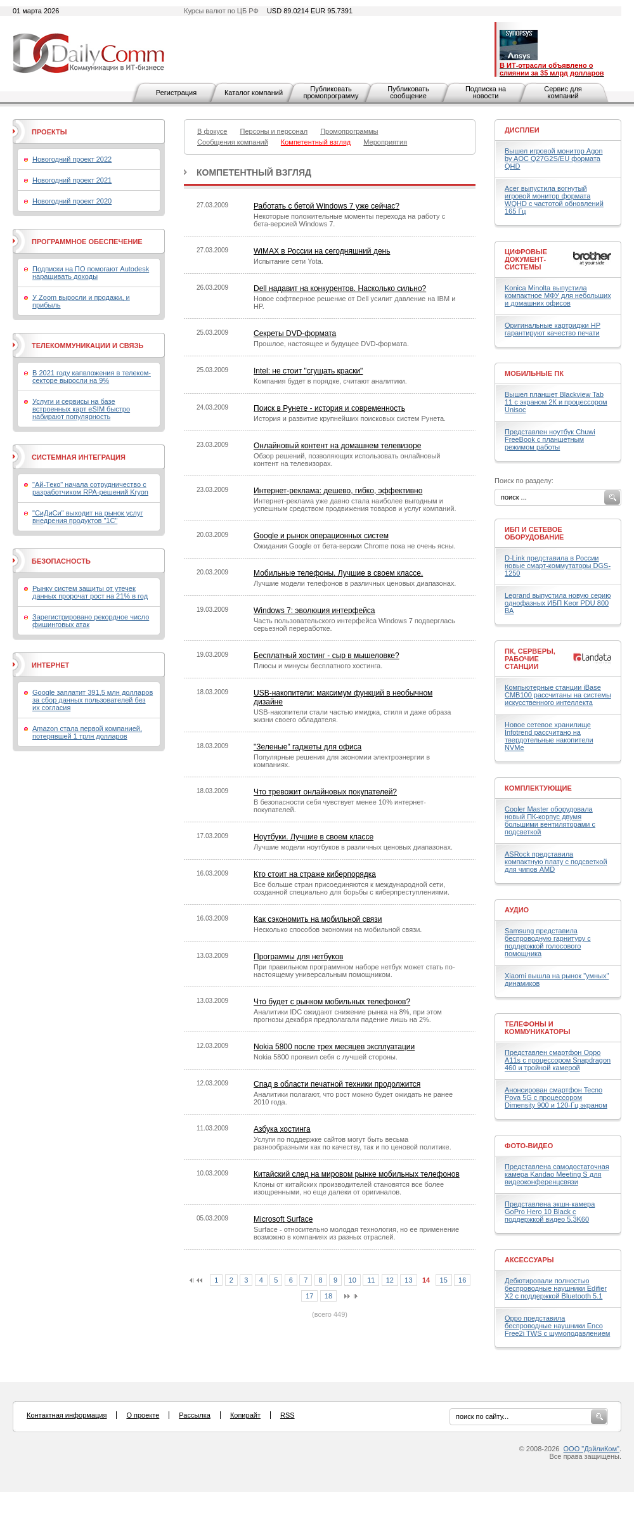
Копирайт (245, 1415)
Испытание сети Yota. (288, 261)
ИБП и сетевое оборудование (534, 533)
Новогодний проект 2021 (72, 180)
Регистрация (176, 92)
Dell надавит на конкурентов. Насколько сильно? (340, 288)
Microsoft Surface (283, 1219)
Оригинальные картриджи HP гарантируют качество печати (552, 329)
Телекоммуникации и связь (87, 345)
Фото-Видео (529, 1145)
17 (309, 1296)
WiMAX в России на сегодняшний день (322, 251)
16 (462, 1280)
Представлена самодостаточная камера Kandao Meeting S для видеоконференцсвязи (557, 1174)
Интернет (50, 665)
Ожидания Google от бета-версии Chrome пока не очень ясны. (355, 546)
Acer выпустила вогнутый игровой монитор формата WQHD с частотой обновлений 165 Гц (554, 199)
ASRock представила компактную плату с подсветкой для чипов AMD (556, 861)
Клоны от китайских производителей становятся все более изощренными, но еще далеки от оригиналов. (349, 1188)
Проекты (49, 132)
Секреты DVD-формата (295, 333)
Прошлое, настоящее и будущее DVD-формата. (331, 343)
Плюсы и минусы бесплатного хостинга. (318, 666)
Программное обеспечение (87, 241)
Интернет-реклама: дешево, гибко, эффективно (338, 490)
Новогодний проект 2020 (72, 201)
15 (444, 1280)
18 (328, 1296)
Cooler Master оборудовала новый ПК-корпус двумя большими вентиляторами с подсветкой (550, 820)
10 (352, 1280)
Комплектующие (538, 788)
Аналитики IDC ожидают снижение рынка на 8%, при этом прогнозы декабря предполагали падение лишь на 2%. (348, 1015)
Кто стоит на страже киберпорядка (315, 874)
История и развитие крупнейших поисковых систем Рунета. (350, 418)
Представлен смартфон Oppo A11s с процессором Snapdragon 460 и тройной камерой (558, 1060)
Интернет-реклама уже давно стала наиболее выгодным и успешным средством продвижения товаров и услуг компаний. (355, 504)
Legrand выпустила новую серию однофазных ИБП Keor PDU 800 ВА (558, 603)
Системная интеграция (79, 457)
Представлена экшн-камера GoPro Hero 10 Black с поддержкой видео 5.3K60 (550, 1211)
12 (390, 1280)
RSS (287, 1415)
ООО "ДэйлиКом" (591, 1449)
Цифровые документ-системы (526, 259)
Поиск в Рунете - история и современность (329, 408)
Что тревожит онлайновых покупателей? (325, 791)
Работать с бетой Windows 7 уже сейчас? (326, 206)
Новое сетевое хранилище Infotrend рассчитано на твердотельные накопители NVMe (549, 736)
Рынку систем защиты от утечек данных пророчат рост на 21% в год (90, 592)
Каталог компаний (253, 92)
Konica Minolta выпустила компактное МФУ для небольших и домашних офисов (558, 295)
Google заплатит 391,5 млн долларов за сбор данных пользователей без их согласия (92, 700)
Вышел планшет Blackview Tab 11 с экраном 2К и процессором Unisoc (556, 402)
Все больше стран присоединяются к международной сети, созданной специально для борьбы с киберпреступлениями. (352, 888)
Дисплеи (522, 130)
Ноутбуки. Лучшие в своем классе (313, 836)
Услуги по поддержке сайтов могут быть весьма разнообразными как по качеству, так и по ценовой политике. (352, 1143)
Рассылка (194, 1415)
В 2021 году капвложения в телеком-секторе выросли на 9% (91, 376)
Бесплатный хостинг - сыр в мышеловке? (326, 655)
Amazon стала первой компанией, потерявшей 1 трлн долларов (87, 732)
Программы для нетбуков (298, 956)
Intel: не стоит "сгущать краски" (308, 370)
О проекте (142, 1415)
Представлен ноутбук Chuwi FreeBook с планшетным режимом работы (550, 439)
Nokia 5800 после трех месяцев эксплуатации (334, 1046)
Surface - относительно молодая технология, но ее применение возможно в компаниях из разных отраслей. (356, 1233)
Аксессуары (529, 1260)
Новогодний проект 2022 (72, 159)
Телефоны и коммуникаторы (538, 1027)
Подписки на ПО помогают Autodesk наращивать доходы (90, 272)
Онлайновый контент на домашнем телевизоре (337, 445)
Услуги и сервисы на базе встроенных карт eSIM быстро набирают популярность (81, 409)
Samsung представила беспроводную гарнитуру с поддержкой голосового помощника (548, 942)
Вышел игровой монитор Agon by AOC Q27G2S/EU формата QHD (554, 158)
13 (408, 1280)
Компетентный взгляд (254, 172)
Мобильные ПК (534, 373)
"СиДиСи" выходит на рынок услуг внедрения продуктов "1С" (87, 516)
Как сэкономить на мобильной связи (318, 919)
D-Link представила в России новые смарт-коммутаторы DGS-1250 (558, 565)
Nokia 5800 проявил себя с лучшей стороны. (326, 1057)
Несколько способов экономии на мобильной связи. (338, 929)
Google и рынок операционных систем (321, 535)
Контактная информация (67, 1415)
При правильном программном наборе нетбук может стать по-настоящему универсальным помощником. (354, 970)
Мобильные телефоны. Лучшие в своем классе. (338, 573)
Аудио (517, 910)
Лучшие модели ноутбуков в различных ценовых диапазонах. (353, 847)
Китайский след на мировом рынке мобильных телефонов (357, 1174)
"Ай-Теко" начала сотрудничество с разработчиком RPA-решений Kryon (90, 488)
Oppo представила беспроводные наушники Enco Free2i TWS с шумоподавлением (557, 1325)
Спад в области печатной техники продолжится (337, 1084)
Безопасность (61, 561)
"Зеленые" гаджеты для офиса (307, 746)
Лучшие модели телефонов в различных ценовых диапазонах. (355, 583)
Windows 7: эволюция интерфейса (314, 610)
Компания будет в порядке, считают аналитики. (330, 381)
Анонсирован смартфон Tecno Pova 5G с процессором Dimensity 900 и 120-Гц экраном (556, 1097)
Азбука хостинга (282, 1129)
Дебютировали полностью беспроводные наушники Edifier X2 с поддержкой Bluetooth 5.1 (556, 1288)
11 (371, 1280)
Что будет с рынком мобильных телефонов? (332, 1001)
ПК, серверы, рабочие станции (530, 658)
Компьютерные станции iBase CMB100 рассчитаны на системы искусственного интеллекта (558, 694)
